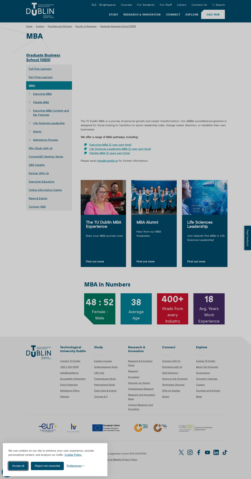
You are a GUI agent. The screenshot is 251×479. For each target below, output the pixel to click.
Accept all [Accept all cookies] (18, 465)
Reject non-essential (47, 465)
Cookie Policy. (73, 454)
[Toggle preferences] (75, 466)
